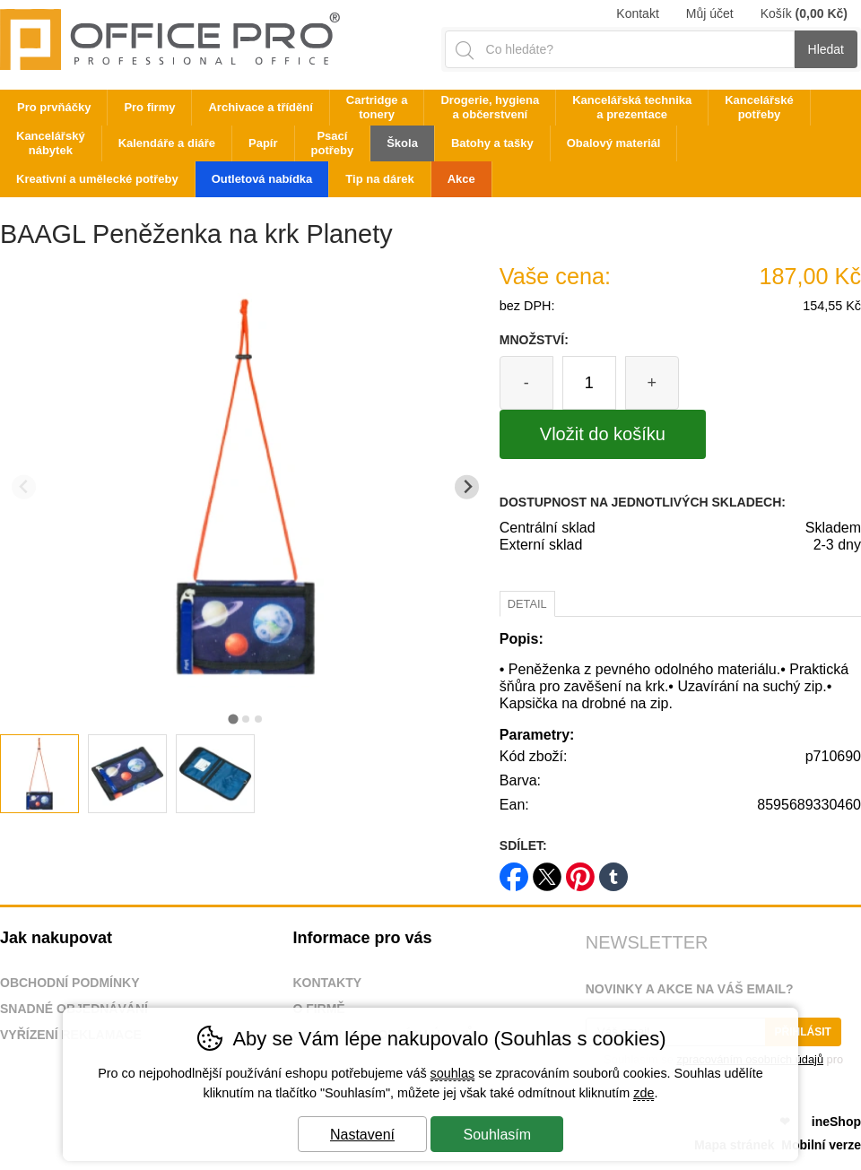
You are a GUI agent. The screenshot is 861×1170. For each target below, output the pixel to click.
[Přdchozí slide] (24, 487)
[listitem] (39, 773)
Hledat (826, 49)
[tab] (233, 719)
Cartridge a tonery (377, 107)
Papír (263, 143)
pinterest (580, 871)
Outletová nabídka (262, 179)
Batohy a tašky (492, 143)
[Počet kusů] (589, 383)
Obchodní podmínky (70, 982)
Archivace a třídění (260, 107)
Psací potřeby (332, 143)
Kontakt (637, 13)
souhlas (452, 1073)
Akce (461, 179)
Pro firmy (149, 107)
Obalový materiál (614, 143)
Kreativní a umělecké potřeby (97, 179)
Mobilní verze (821, 1145)
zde (643, 1093)
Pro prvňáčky (54, 107)
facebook (514, 871)
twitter (547, 871)
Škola (402, 143)
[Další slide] (467, 487)
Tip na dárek (379, 179)
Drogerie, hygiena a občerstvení (489, 107)
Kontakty (326, 982)
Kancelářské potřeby (759, 107)
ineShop (836, 1121)
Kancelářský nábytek (50, 143)
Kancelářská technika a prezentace (631, 107)
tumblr (613, 871)
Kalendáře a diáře (166, 143)
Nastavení (362, 1134)
